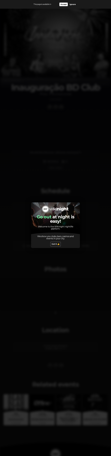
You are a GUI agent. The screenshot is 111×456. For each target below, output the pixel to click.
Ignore (73, 4)
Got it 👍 (56, 244)
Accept (63, 4)
